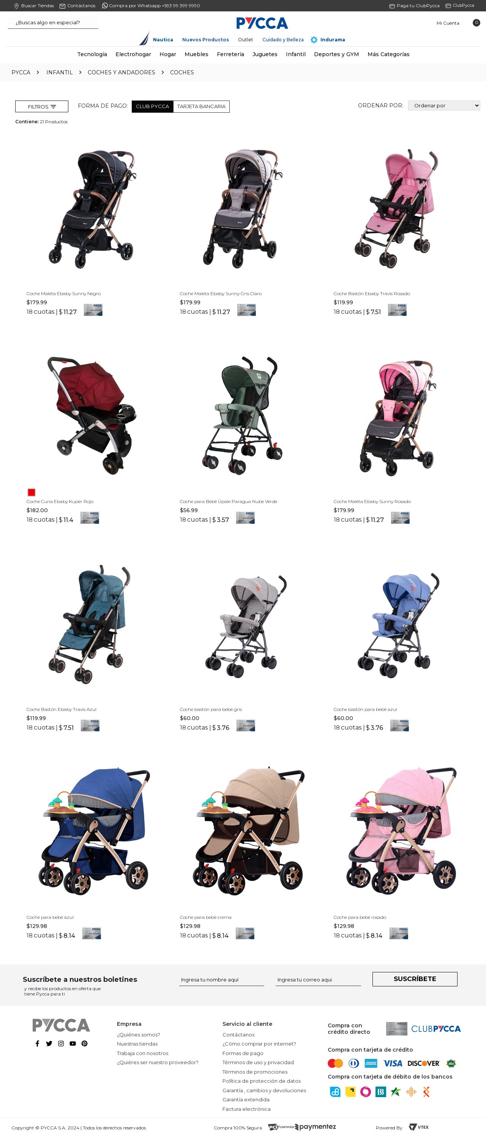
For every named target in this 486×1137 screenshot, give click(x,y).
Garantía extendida (246, 1099)
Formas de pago (243, 1053)
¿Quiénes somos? (138, 1035)
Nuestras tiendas (137, 1044)
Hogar (167, 54)
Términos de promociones (254, 1072)
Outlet (245, 39)
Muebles (196, 54)
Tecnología (92, 54)
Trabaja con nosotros (142, 1053)
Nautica (163, 39)
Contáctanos (238, 1035)
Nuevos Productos (205, 39)
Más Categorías (389, 54)
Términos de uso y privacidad (258, 1062)
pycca (20, 72)
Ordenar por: (380, 105)
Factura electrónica (246, 1109)
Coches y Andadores (121, 72)
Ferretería (230, 54)
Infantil (296, 54)
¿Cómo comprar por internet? (259, 1044)
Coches (182, 72)
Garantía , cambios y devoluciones (264, 1090)
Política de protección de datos (261, 1081)
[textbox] (53, 23)
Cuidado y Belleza (283, 39)
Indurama (332, 39)
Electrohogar (133, 54)
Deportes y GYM (336, 54)
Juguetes (265, 54)
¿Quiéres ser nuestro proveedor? (158, 1062)
